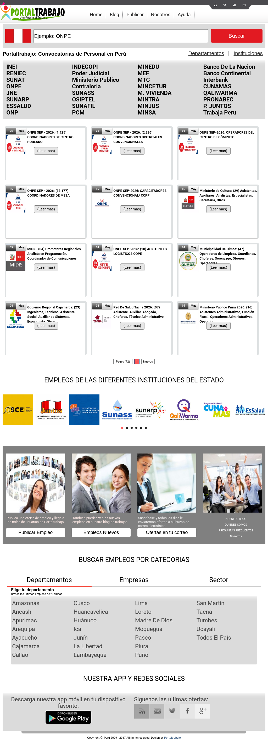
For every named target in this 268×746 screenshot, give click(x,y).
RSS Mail (156, 711)
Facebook (187, 711)
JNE (11, 93)
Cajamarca (26, 646)
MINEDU (148, 67)
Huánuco (85, 620)
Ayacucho (24, 637)
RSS (141, 711)
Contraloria (86, 86)
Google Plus (202, 711)
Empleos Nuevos (101, 532)
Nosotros (160, 14)
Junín (81, 637)
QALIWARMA (220, 93)
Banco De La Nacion (229, 67)
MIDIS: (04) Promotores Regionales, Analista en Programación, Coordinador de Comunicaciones (54, 253)
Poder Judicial (90, 73)
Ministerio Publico (95, 80)
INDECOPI (85, 67)
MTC (144, 80)
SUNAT (15, 80)
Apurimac (24, 620)
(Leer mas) (46, 151)
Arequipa (23, 629)
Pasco (143, 637)
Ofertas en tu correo (167, 532)
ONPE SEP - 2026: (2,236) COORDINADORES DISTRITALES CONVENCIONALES (137, 137)
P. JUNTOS (217, 106)
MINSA (147, 112)
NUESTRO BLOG (236, 519)
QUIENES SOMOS (236, 524)
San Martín (211, 603)
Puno (141, 655)
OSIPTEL (83, 99)
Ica (77, 629)
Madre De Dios (153, 620)
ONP (12, 112)
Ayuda (184, 14)
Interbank (215, 80)
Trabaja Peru (219, 112)
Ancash (21, 612)
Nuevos (148, 361)
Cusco (82, 603)
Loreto (143, 612)
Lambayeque (90, 655)
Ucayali (206, 629)
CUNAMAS (217, 86)
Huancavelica (91, 612)
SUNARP (17, 99)
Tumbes (207, 620)
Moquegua (149, 629)
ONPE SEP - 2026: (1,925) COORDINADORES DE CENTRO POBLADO (50, 137)
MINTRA (148, 99)
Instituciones (248, 53)
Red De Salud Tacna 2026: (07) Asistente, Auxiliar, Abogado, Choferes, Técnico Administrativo (138, 312)
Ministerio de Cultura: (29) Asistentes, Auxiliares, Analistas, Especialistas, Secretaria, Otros (228, 195)
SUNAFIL (83, 106)
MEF (143, 73)
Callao (20, 655)
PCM (78, 112)
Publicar (134, 14)
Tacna (204, 612)
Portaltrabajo (172, 737)
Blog (114, 14)
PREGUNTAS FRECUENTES (236, 530)
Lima (141, 603)
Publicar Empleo (35, 532)
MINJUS (148, 106)
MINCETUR (152, 86)
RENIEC (16, 73)
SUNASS (83, 93)
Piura (141, 646)
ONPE (13, 86)
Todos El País (214, 637)
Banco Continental (227, 73)
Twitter (172, 711)
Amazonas (25, 603)
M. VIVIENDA (154, 93)
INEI (11, 67)
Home (96, 14)
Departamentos (206, 53)
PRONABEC (218, 99)
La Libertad (88, 646)
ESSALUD (18, 106)
